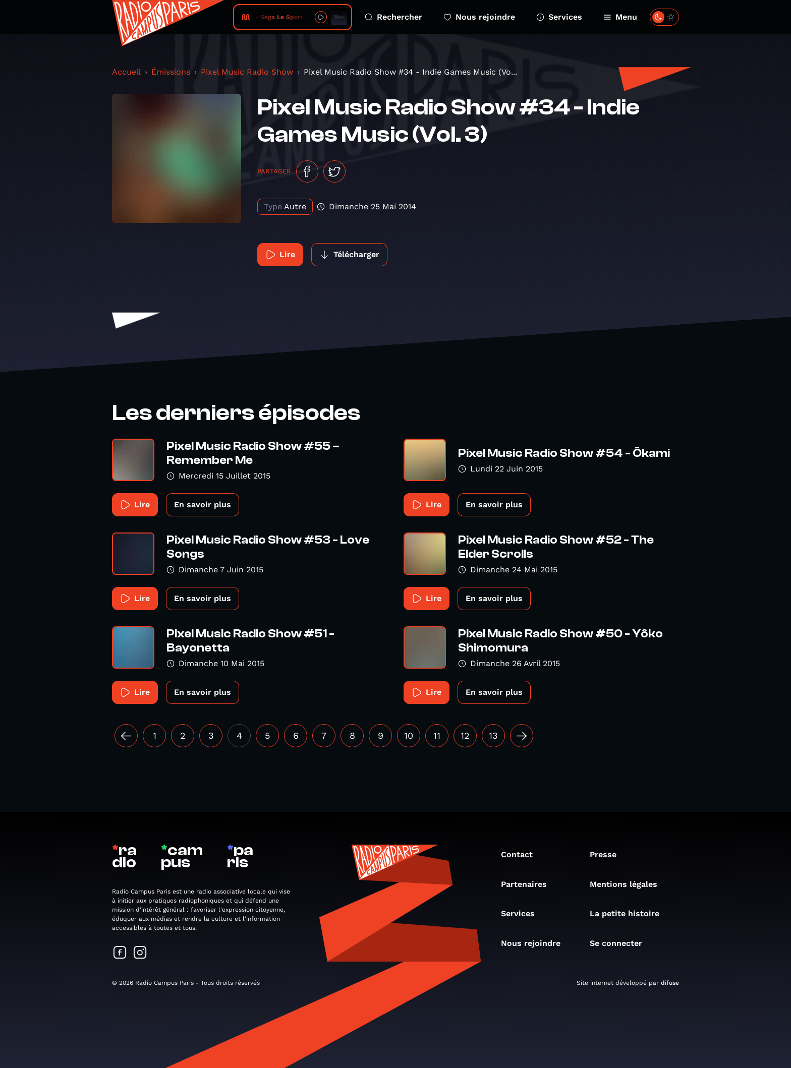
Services (559, 17)
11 (436, 735)
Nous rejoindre (479, 17)
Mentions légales (628, 884)
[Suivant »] (522, 736)
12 (465, 735)
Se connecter (621, 943)
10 (408, 735)
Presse (608, 854)
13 (493, 735)
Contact (522, 854)
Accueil (126, 72)
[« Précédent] (126, 736)
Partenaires (529, 884)
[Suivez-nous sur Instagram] (140, 953)
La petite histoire (629, 913)
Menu (620, 17)
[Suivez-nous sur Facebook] (120, 953)
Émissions (170, 72)
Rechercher (393, 17)
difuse (670, 982)
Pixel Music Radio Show (247, 72)
